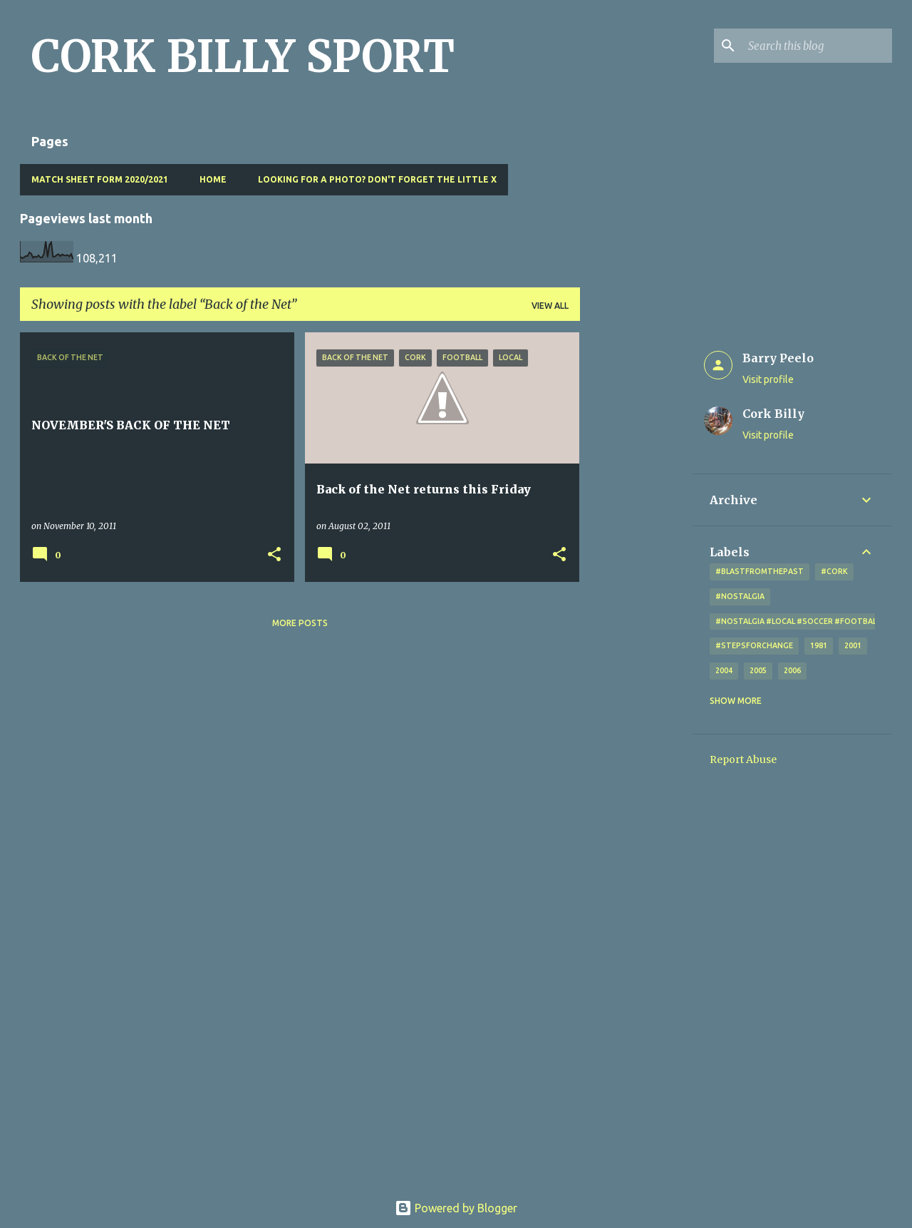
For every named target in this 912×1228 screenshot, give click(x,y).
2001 (852, 645)
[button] (274, 555)
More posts (300, 623)
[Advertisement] (636, 546)
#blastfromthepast (759, 571)
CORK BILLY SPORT (243, 56)
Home (213, 179)
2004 (723, 670)
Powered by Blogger (456, 1208)
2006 (792, 670)
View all (550, 305)
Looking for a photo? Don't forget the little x (377, 179)
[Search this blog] (817, 46)
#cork (834, 571)
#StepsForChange (754, 645)
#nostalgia (740, 596)
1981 (818, 645)
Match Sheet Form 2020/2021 (99, 179)
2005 (758, 670)
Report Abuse (743, 759)
